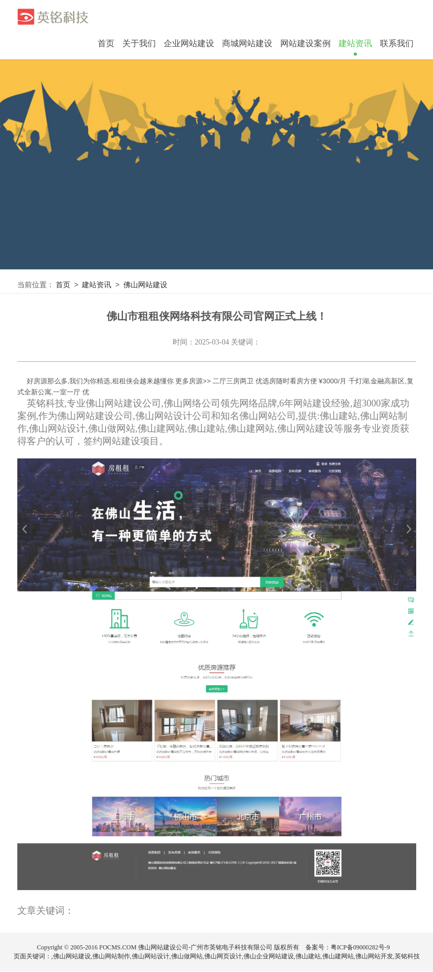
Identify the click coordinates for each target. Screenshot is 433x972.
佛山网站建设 (148, 285)
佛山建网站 (338, 956)
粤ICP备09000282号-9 (360, 948)
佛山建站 (308, 956)
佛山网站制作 (111, 956)
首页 (106, 43)
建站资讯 (98, 285)
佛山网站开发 (374, 956)
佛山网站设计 (151, 956)
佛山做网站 (187, 956)
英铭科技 (407, 956)
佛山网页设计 (223, 956)
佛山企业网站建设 (269, 956)
